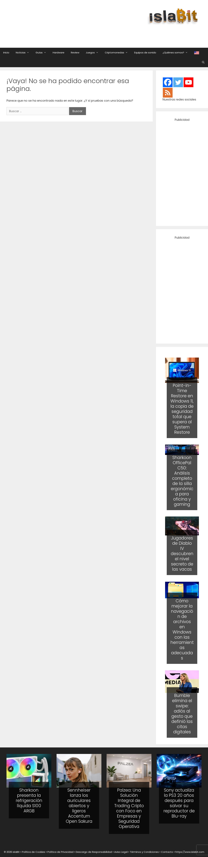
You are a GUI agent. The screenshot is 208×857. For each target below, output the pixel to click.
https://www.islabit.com (189, 852)
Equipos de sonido (145, 52)
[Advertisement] (123, 32)
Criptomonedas (118, 52)
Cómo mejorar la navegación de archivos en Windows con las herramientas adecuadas (182, 629)
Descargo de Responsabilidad (94, 852)
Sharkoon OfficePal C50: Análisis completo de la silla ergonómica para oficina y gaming (182, 480)
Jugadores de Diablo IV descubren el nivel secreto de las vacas (182, 553)
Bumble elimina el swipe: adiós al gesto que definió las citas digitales (182, 714)
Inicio (6, 52)
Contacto (167, 852)
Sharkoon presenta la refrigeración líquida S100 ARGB (29, 800)
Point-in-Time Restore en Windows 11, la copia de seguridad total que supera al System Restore (182, 409)
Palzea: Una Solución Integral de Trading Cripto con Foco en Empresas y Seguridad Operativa (129, 808)
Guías (42, 52)
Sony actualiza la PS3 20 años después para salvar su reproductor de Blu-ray (179, 803)
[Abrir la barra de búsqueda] (203, 62)
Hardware (58, 52)
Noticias (24, 52)
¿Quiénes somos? (177, 52)
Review (75, 52)
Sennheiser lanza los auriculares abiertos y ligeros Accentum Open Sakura (79, 805)
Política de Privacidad (60, 852)
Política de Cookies (33, 852)
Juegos (94, 52)
